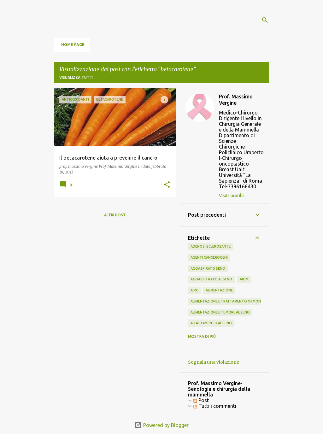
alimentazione (219, 290)
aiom (244, 279)
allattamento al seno (211, 323)
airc (194, 290)
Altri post (115, 215)
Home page (73, 45)
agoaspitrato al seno (211, 279)
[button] (167, 185)
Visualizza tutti (76, 77)
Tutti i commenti (214, 406)
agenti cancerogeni (209, 257)
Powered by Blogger (161, 425)
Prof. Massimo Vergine (236, 100)
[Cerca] (265, 20)
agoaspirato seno (208, 268)
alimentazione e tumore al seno (220, 312)
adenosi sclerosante (211, 246)
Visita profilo (231, 195)
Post (201, 400)
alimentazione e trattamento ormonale (229, 301)
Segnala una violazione (213, 362)
